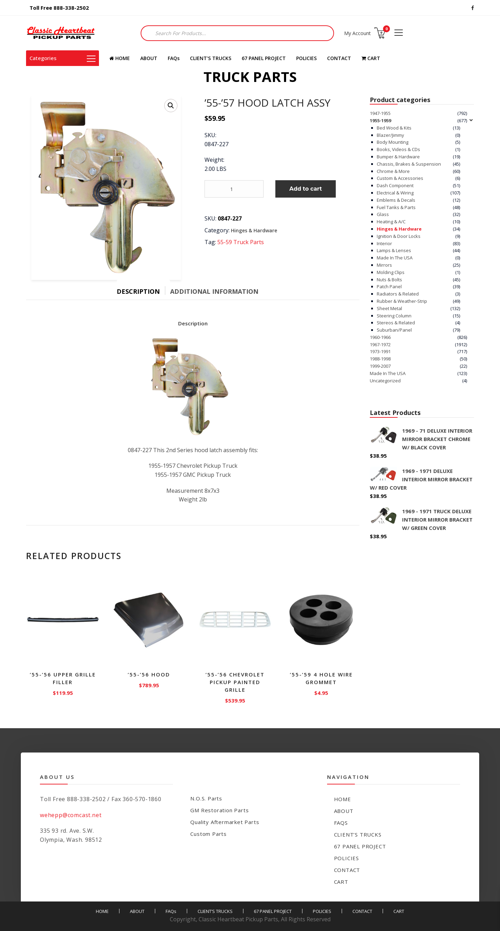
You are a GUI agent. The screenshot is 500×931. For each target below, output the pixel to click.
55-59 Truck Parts (240, 242)
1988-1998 (380, 359)
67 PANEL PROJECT (264, 58)
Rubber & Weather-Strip (402, 301)
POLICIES (306, 58)
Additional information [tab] (214, 291)
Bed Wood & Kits (394, 128)
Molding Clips (391, 272)
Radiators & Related (398, 294)
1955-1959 (380, 120)
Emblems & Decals (396, 200)
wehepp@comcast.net (70, 815)
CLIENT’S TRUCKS (210, 58)
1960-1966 (380, 337)
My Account (357, 33)
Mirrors (384, 265)
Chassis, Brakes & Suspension (409, 164)
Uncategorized (385, 380)
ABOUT (148, 58)
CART (370, 58)
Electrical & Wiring (395, 193)
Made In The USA (394, 258)
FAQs (174, 58)
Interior (384, 243)
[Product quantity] (234, 189)
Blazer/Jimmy (390, 135)
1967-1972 (380, 344)
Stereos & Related (396, 322)
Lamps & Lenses (394, 250)
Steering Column (394, 316)
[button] (170, 105)
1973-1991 (380, 351)
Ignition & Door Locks (398, 236)
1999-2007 (380, 366)
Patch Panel (389, 286)
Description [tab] (138, 291)
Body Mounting (392, 142)
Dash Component (395, 185)
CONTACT (339, 58)
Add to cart (305, 188)
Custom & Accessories (400, 178)
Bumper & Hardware (398, 156)
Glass (383, 214)
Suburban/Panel (394, 330)
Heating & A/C (391, 221)
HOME (119, 58)
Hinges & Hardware (254, 230)
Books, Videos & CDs (398, 149)
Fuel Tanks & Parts (396, 207)
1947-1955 (380, 113)
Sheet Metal (389, 308)
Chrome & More (393, 171)
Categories (62, 58)
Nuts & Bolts (389, 279)
